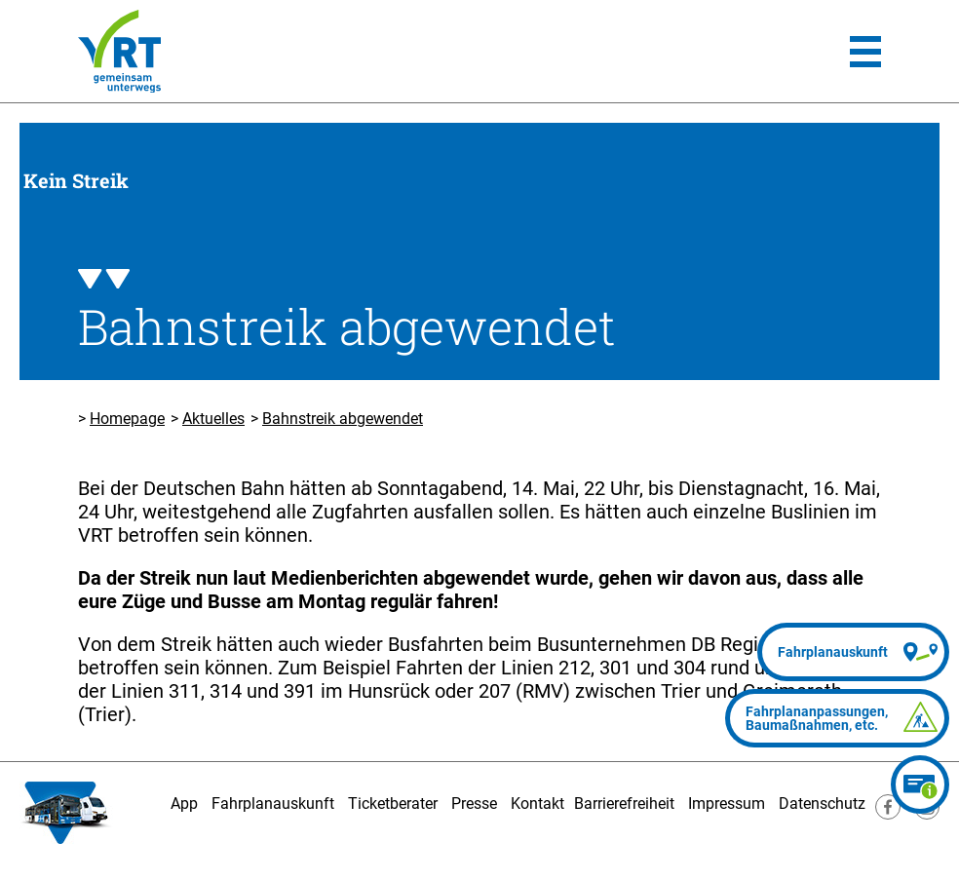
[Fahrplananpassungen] (837, 718)
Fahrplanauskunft (272, 803)
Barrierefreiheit (624, 803)
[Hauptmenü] (865, 51)
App (184, 803)
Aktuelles (213, 418)
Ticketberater (393, 803)
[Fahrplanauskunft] (853, 652)
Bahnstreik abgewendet (342, 418)
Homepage (127, 418)
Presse (474, 803)
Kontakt (537, 803)
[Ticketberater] (920, 784)
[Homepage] (119, 51)
